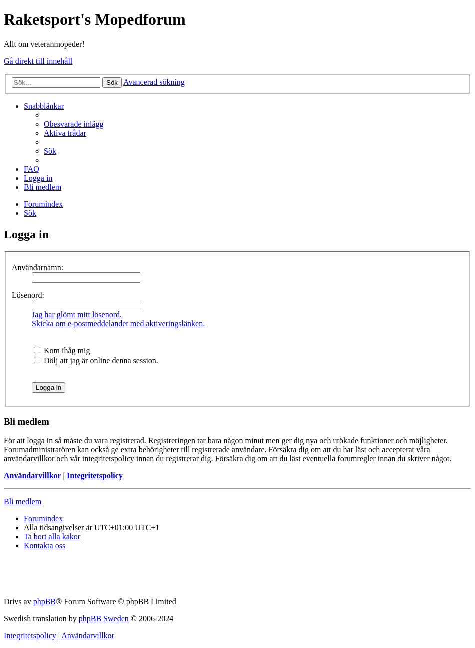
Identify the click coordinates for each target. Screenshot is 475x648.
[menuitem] (74, 124)
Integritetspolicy (95, 475)
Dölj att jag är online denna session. (96, 360)
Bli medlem (23, 501)
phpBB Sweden (104, 618)
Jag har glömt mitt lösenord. (77, 314)
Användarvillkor (32, 475)
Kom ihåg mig (62, 350)
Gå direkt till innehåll (38, 61)
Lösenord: (28, 295)
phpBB (45, 601)
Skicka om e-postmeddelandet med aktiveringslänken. (118, 323)
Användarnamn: (38, 267)
